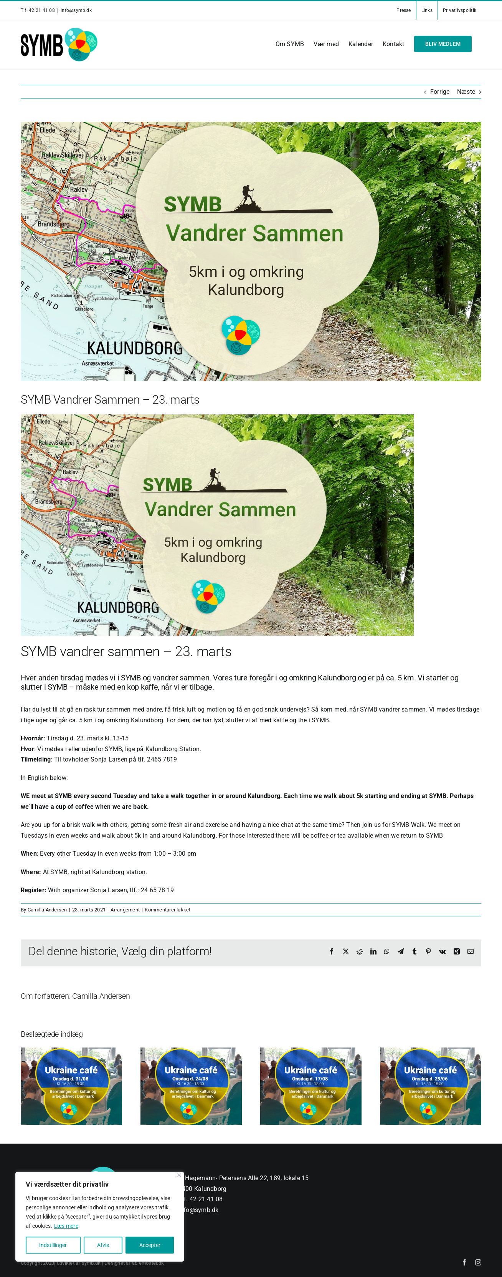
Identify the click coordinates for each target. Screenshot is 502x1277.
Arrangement (125, 910)
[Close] (179, 1175)
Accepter (149, 1245)
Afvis (103, 1245)
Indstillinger (53, 1245)
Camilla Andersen (47, 910)
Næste (466, 91)
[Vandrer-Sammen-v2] (251, 251)
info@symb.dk (76, 10)
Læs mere (66, 1226)
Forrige (440, 91)
